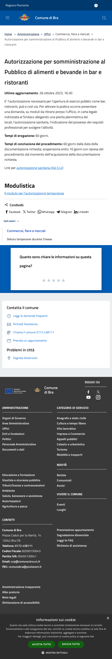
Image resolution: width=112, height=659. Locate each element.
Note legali (9, 597)
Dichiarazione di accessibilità (20, 602)
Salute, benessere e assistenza (22, 496)
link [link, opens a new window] (92, 636)
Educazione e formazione (18, 475)
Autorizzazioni (11, 501)
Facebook (12, 212)
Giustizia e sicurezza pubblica (21, 480)
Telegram (64, 212)
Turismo (62, 449)
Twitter (29, 212)
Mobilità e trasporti (69, 454)
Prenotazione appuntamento (75, 530)
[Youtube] (88, 398)
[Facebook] (88, 392)
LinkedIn (81, 212)
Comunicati (64, 480)
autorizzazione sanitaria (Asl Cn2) (39, 167)
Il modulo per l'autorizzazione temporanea (34, 193)
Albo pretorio (11, 592)
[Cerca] (104, 18)
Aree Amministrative (15, 423)
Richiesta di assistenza (72, 545)
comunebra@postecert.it (25, 566)
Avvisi (61, 485)
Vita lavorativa (66, 428)
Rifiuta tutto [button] (71, 644)
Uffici (47, 34)
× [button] (107, 618)
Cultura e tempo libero (71, 423)
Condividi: (14, 205)
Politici (6, 439)
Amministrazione (28, 34)
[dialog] (56, 636)
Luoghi (61, 509)
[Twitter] (98, 392)
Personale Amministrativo (19, 444)
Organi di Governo (14, 418)
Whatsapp (45, 212)
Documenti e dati (13, 449)
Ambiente (8, 490)
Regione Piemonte (17, 5)
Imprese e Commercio (71, 433)
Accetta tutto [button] (41, 644)
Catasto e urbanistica (71, 444)
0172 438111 (24, 545)
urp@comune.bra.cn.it (25, 561)
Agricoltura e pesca (14, 506)
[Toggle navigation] (7, 17)
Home (8, 34)
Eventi (61, 504)
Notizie (61, 475)
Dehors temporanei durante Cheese (29, 239)
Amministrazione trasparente (21, 587)
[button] (56, 653)
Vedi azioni (12, 221)
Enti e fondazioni (13, 433)
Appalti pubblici (67, 439)
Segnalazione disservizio (73, 535)
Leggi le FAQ (65, 540)
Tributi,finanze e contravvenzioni (23, 485)
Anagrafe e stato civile (71, 418)
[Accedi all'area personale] (96, 5)
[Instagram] (98, 398)
